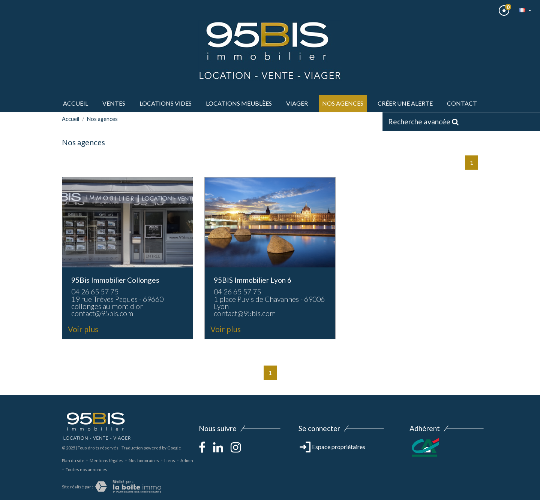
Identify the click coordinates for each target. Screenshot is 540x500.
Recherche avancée (423, 121)
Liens (169, 460)
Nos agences (342, 103)
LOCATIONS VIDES (166, 103)
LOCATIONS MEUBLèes (239, 103)
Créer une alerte (405, 103)
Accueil (75, 103)
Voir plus (83, 329)
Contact (462, 103)
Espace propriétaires (332, 446)
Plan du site (73, 460)
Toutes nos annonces (86, 469)
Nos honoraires (144, 460)
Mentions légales (106, 460)
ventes (113, 103)
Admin (186, 460)
